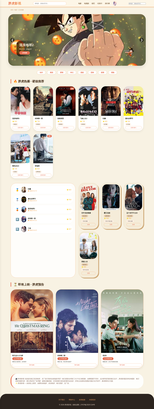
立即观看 (24, 53)
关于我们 (62, 400)
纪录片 (100, 3)
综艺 (93, 3)
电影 (79, 3)
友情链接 (82, 400)
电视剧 (86, 3)
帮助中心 (72, 400)
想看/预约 (20, 127)
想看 (88, 224)
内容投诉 (92, 400)
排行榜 (107, 3)
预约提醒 (31, 365)
